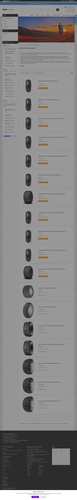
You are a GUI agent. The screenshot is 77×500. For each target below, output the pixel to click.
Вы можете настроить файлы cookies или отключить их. (38, 494)
